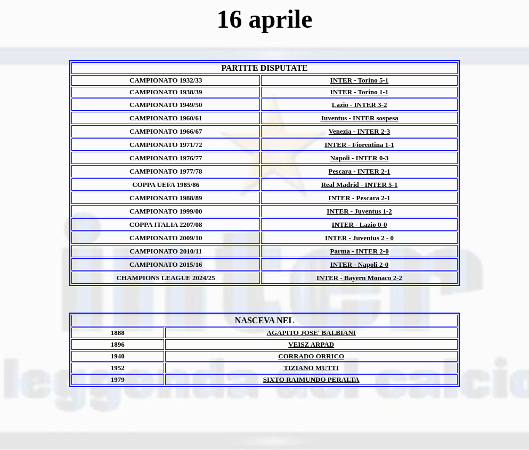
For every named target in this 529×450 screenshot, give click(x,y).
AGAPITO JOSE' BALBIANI (311, 333)
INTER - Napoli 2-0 (359, 264)
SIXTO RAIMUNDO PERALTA (311, 379)
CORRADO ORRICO (311, 356)
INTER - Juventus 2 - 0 (359, 238)
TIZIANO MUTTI (311, 368)
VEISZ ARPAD (311, 344)
